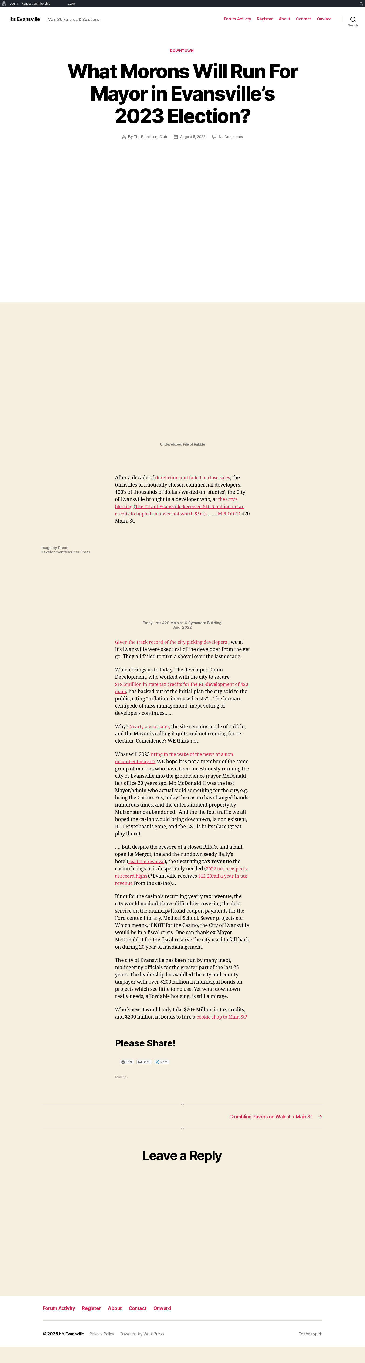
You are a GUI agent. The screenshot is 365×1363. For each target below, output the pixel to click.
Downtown (182, 51)
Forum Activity (237, 19)
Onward (324, 19)
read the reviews (147, 869)
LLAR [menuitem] (71, 3)
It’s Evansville (72, 1349)
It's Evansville (26, 19)
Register (265, 19)
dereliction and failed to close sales (195, 479)
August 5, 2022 (193, 137)
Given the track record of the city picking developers (176, 643)
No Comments (232, 137)
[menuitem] (4, 3)
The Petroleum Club (149, 137)
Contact (303, 19)
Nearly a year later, (151, 735)
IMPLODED (128, 522)
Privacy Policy (104, 1349)
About (284, 19)
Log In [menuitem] (14, 3)
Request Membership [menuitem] (36, 3)
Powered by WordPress (146, 1349)
